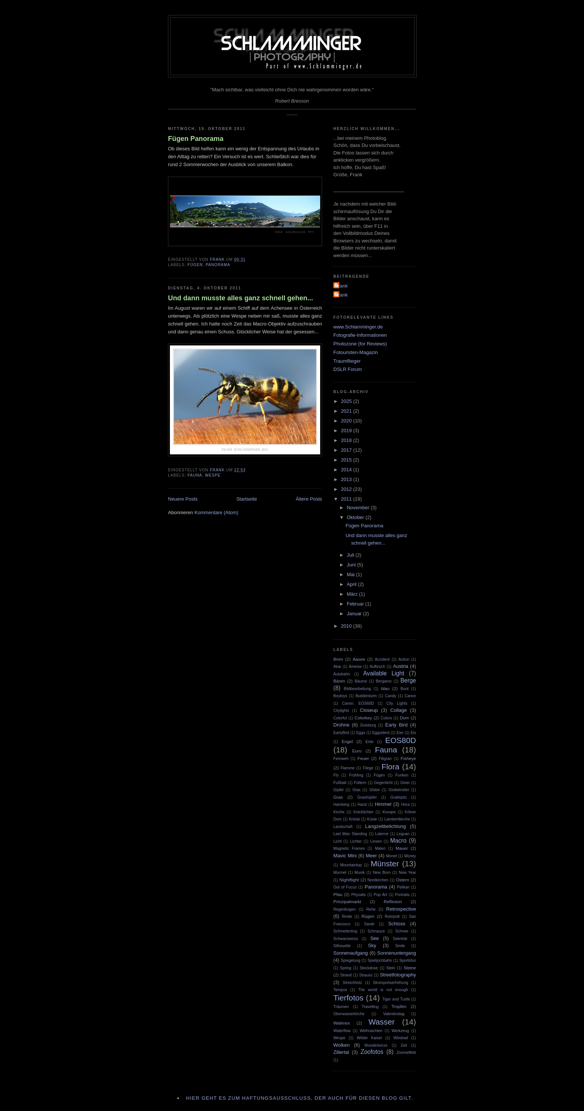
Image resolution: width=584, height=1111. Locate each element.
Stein (390, 968)
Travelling (370, 1007)
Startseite (246, 499)
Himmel (383, 804)
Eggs (360, 733)
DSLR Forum (347, 369)
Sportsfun (407, 960)
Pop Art (380, 895)
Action (403, 659)
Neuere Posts (183, 499)
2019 (347, 430)
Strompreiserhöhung (390, 983)
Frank (341, 286)
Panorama (218, 265)
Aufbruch (377, 666)
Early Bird (396, 725)
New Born (381, 872)
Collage (398, 710)
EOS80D (400, 740)
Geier (405, 783)
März (353, 594)
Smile (400, 946)
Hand (362, 804)
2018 (347, 440)
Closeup (369, 710)
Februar (356, 604)
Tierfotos (348, 997)
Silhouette (342, 946)
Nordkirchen (378, 880)
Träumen (341, 1007)
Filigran (385, 759)
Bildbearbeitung (357, 689)
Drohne (341, 725)
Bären (339, 680)
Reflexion (393, 901)
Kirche (338, 812)
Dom (404, 717)
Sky (372, 945)
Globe (374, 790)
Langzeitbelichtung (385, 826)
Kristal (354, 819)
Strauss (365, 975)
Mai (351, 574)
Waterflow (342, 1031)
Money (410, 856)
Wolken (341, 1045)
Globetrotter (399, 790)
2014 (347, 469)
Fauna (195, 475)
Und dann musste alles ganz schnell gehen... (240, 298)
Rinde (347, 916)
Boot (404, 689)
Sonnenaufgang (350, 953)
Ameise (355, 666)
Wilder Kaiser (369, 1038)
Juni (352, 565)
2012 (347, 489)
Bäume (361, 681)
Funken (401, 775)
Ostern (402, 879)
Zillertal (341, 1052)
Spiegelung (350, 960)
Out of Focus (345, 887)
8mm (338, 659)
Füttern (360, 783)
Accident (382, 659)
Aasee (359, 659)
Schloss (396, 923)
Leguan (403, 834)
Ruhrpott (392, 916)
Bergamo (384, 681)
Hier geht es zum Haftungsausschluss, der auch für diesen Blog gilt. (299, 1098)
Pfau (337, 894)
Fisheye (408, 758)
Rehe (371, 909)
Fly (336, 775)
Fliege (368, 768)
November (359, 507)
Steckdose (369, 968)
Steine (410, 967)
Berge (408, 680)
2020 (347, 421)
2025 (347, 401)
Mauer (401, 848)
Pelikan (403, 887)
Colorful (340, 718)
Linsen (376, 841)
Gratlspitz (398, 797)
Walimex (341, 1022)
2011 (347, 499)
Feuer (363, 758)
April (352, 584)
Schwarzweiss (345, 939)
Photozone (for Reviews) (360, 344)
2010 (347, 626)
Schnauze (376, 931)
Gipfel (338, 790)
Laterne (381, 834)
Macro (398, 840)
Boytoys (340, 696)
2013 (347, 479)
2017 (347, 450)
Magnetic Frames (349, 848)
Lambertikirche (397, 819)
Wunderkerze (376, 1045)
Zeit (404, 1045)
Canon (410, 696)
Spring (345, 968)
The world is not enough (383, 990)
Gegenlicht (383, 783)
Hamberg (341, 804)
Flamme (347, 768)
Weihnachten (371, 1031)
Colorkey (363, 717)
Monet (391, 856)
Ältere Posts (309, 499)
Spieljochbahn (380, 960)
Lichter (356, 841)
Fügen (195, 265)
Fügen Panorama (196, 138)
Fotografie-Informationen (360, 335)
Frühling (356, 775)
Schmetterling (345, 931)
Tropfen (399, 1006)
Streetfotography (398, 975)
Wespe (213, 475)
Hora (405, 804)
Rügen (368, 916)
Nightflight (349, 879)
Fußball (339, 783)
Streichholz (352, 983)
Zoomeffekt (406, 1052)
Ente (369, 742)
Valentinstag (393, 1014)
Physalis (358, 895)
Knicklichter (364, 812)
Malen (380, 848)
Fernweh (340, 759)
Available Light (383, 673)
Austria (400, 666)
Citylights (341, 710)
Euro (357, 750)
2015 (347, 460)
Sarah (369, 924)
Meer (371, 855)
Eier (399, 733)
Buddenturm (366, 696)
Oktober (356, 517)
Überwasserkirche (349, 1014)
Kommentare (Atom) (216, 512)
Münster (385, 863)
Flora (390, 766)
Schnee (401, 931)
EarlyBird (341, 733)
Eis (413, 733)
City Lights (396, 703)
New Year (407, 872)
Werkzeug (400, 1031)
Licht (337, 841)
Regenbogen (344, 909)
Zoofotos (371, 1052)
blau (385, 688)
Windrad (400, 1038)
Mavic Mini (345, 855)
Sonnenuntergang (396, 953)
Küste (372, 819)
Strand (346, 975)
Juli (351, 555)
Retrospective (401, 909)
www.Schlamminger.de (358, 327)
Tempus (340, 990)
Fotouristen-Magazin (355, 352)
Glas (356, 790)
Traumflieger (346, 361)
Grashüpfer (367, 797)
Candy (390, 696)
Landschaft (343, 827)
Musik (359, 872)
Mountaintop (351, 865)
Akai (337, 666)
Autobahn (341, 674)
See (374, 938)
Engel (347, 741)
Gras (338, 797)
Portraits (402, 895)
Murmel (339, 872)
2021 (347, 411)
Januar (355, 613)
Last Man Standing (350, 834)
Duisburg (368, 725)
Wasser (381, 1021)
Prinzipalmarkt (347, 901)
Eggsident (380, 733)
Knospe (389, 812)
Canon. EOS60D (358, 703)
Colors (386, 718)
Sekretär (400, 939)
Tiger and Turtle (396, 999)
